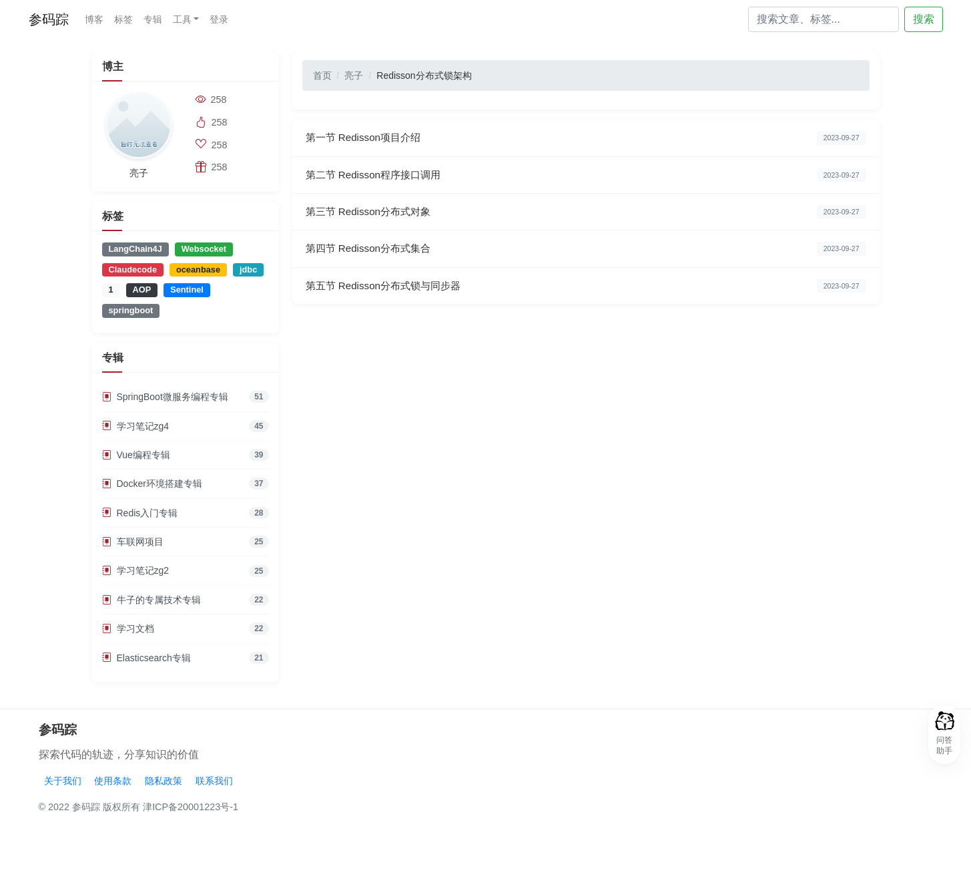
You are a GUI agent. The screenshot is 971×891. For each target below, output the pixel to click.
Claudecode (133, 269)
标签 (123, 19)
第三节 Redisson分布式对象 (368, 211)
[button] (944, 734)
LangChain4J (135, 249)
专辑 (152, 19)
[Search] (823, 19)
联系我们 (214, 780)
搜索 (923, 19)
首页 (322, 75)
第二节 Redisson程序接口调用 (373, 174)
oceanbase (198, 269)
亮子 (353, 75)
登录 (219, 19)
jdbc (248, 269)
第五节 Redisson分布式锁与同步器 (383, 285)
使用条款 (112, 780)
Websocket (204, 249)
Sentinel (187, 290)
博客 (94, 19)
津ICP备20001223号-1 (190, 806)
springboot (131, 310)
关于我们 (62, 780)
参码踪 (49, 19)
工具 (182, 19)
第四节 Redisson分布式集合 (368, 248)
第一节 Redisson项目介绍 (363, 137)
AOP (142, 290)
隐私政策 (163, 780)
